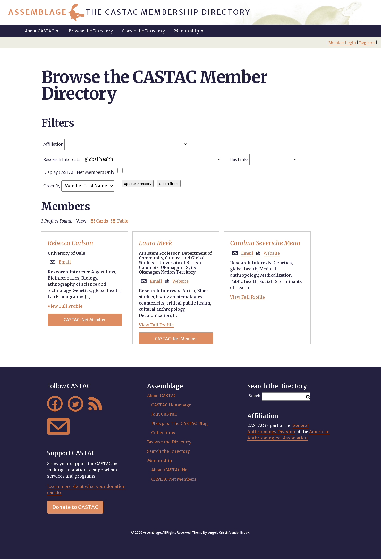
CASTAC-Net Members (174, 479)
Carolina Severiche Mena (265, 243)
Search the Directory (143, 31)
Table (119, 221)
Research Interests (132, 159)
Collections (163, 432)
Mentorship (159, 460)
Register (367, 42)
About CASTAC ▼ (42, 31)
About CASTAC (161, 395)
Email (65, 262)
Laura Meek (155, 243)
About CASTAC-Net (170, 469)
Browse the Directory (91, 31)
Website (180, 281)
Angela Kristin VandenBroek (228, 533)
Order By (78, 186)
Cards (99, 221)
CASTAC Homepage (171, 404)
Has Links (263, 159)
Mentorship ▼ (189, 31)
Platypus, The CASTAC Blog (179, 423)
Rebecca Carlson (70, 243)
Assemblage (37, 12)
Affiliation (115, 144)
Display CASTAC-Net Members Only (78, 172)
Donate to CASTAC (75, 507)
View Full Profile (65, 306)
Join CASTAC (164, 414)
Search (254, 395)
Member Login (342, 42)
